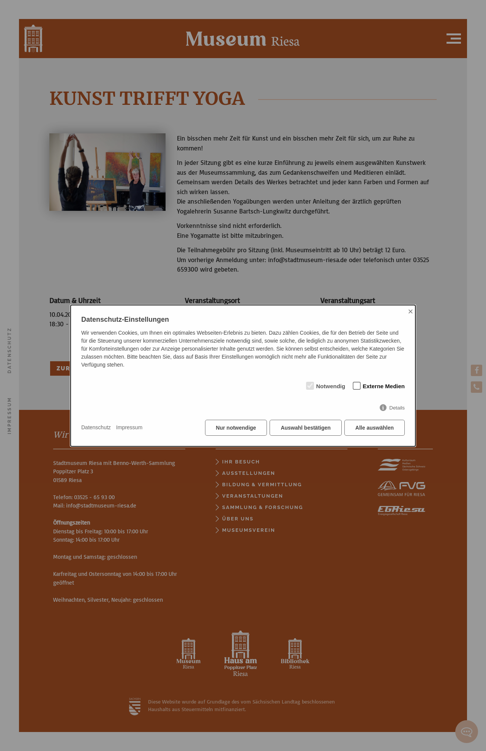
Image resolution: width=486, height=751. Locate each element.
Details (397, 408)
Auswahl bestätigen (305, 428)
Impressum (129, 427)
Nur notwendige (236, 428)
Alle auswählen (374, 428)
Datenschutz (96, 427)
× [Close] (410, 311)
